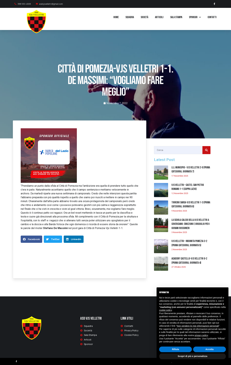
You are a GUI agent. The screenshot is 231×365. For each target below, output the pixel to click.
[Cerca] (206, 150)
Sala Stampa (176, 17)
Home (116, 17)
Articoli (159, 17)
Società (144, 17)
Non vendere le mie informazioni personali (198, 326)
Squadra (129, 17)
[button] (31, 239)
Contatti (212, 17)
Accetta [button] (209, 349)
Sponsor (195, 17)
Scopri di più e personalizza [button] (192, 356)
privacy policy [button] (201, 335)
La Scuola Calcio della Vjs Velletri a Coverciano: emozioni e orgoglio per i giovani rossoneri (190, 224)
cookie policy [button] (165, 310)
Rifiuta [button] (175, 349)
